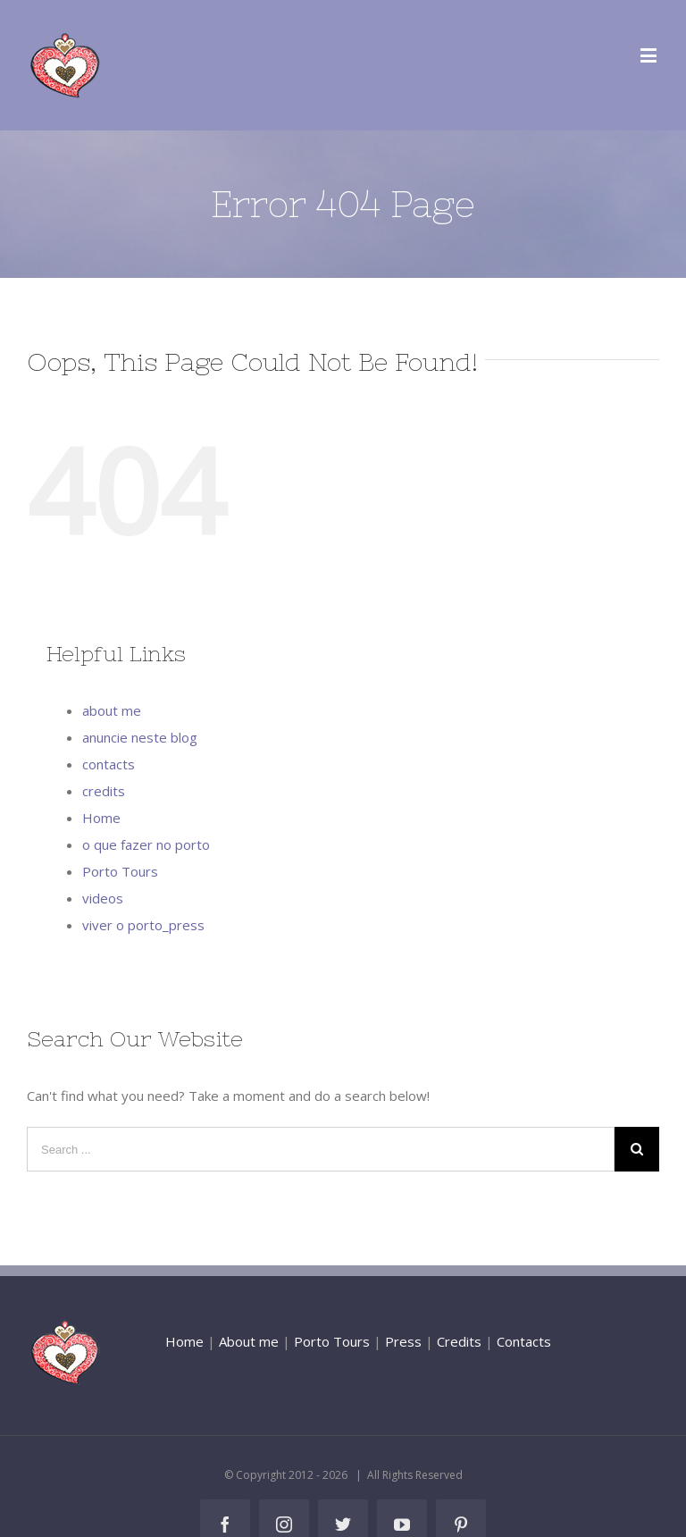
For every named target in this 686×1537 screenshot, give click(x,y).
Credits (459, 1341)
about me (111, 710)
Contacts (524, 1341)
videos (102, 898)
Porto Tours (120, 871)
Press (403, 1341)
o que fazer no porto (146, 844)
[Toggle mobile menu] (649, 55)
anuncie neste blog (139, 737)
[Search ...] (321, 1149)
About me (249, 1341)
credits (103, 791)
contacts (108, 764)
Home (101, 818)
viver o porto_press (143, 925)
